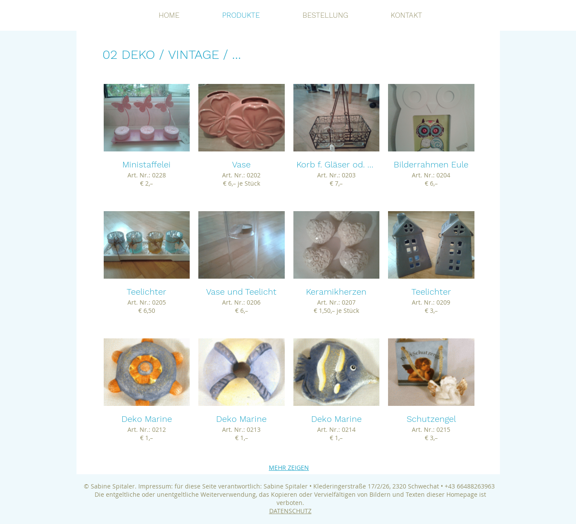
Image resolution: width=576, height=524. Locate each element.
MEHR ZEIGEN (289, 467)
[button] (147, 143)
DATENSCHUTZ (290, 511)
